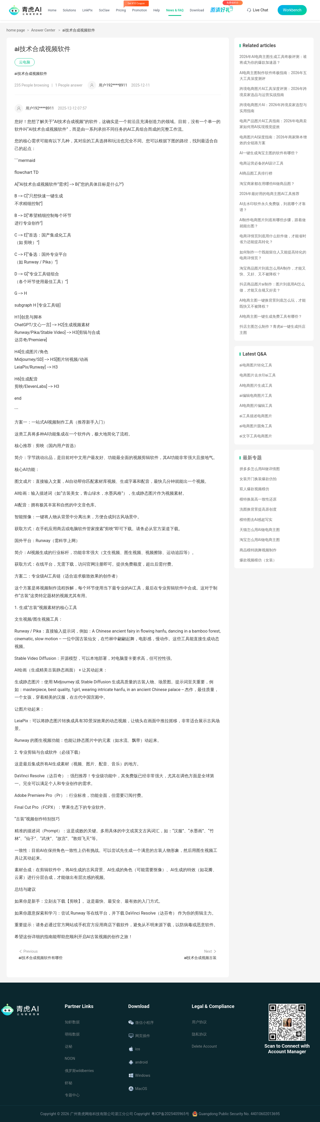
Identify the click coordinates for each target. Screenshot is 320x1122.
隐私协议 (199, 1034)
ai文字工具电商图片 (256, 436)
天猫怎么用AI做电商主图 (260, 530)
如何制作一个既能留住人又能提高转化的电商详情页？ (273, 255)
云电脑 (24, 62)
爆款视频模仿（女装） (258, 560)
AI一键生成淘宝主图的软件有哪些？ (269, 153)
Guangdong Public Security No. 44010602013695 (239, 1114)
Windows (139, 1075)
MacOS (137, 1088)
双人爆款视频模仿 (254, 489)
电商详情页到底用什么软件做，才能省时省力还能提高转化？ (273, 239)
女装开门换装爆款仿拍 (258, 479)
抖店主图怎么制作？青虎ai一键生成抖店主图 (272, 329)
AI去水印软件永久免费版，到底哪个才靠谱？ (273, 207)
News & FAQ (174, 10)
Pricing (121, 10)
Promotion (139, 10)
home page (16, 30)
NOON (70, 1058)
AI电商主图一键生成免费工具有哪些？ (271, 316)
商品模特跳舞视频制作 (258, 550)
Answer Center (43, 30)
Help (156, 10)
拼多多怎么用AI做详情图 (260, 469)
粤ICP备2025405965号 (170, 1114)
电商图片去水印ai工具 (258, 375)
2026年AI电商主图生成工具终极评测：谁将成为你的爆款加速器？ (273, 59)
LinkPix (87, 10)
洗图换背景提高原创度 (258, 509)
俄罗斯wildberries (79, 1071)
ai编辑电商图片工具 (256, 395)
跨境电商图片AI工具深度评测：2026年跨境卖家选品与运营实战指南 (273, 92)
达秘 (68, 1046)
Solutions (69, 10)
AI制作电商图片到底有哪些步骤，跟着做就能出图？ (273, 223)
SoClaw (104, 10)
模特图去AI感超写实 (256, 519)
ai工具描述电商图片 (256, 416)
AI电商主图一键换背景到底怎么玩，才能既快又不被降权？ (273, 303)
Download (197, 10)
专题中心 (72, 1095)
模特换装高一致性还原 (258, 499)
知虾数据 (72, 1022)
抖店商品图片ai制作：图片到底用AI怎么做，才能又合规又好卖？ (272, 287)
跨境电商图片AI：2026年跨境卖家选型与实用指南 (273, 108)
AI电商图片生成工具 (256, 385)
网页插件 (139, 1035)
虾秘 (68, 1083)
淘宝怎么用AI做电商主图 (260, 540)
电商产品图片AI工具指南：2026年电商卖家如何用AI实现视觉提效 (273, 124)
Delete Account (204, 1046)
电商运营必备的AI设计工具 (262, 163)
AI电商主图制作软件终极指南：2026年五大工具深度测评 (273, 76)
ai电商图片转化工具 (256, 365)
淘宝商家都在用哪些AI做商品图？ (267, 183)
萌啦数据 (72, 1034)
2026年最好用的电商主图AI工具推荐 (269, 194)
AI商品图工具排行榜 (256, 173)
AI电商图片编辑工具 (256, 405)
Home (52, 10)
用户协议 (199, 1022)
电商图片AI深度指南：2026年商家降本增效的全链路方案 (273, 140)
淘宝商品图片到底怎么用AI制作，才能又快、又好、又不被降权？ (273, 271)
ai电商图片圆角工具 (256, 426)
